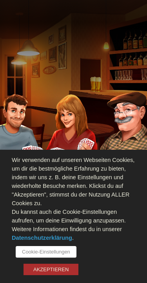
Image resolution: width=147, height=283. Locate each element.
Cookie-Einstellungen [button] (46, 252)
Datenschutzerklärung (42, 238)
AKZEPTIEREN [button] (51, 269)
